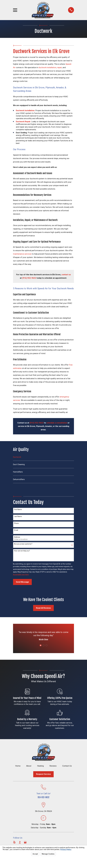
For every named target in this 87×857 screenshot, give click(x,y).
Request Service (43, 774)
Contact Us (67, 766)
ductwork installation (47, 67)
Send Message (22, 582)
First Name (18, 509)
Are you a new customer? (23, 544)
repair (59, 67)
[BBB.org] (19, 842)
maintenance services (22, 254)
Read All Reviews (43, 608)
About (28, 766)
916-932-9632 (43, 797)
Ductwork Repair (23, 121)
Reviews (53, 766)
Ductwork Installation (25, 110)
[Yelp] (14, 842)
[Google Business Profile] (25, 842)
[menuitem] (43, 458)
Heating (40, 766)
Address (17, 537)
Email (16, 530)
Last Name (18, 516)
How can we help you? (22, 551)
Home (17, 766)
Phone (16, 523)
